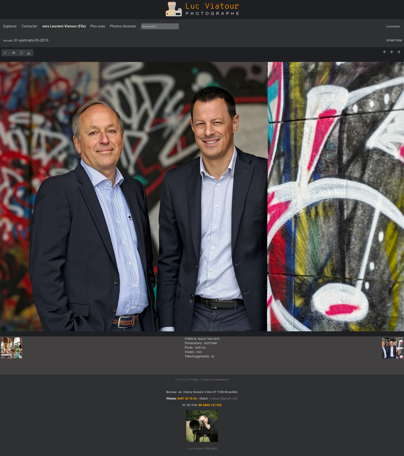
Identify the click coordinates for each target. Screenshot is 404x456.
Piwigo (194, 379)
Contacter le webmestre (215, 379)
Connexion (393, 26)
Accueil (7, 40)
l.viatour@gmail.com (223, 398)
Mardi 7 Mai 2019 (208, 339)
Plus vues (97, 26)
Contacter (29, 26)
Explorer (10, 26)
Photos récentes (123, 26)
